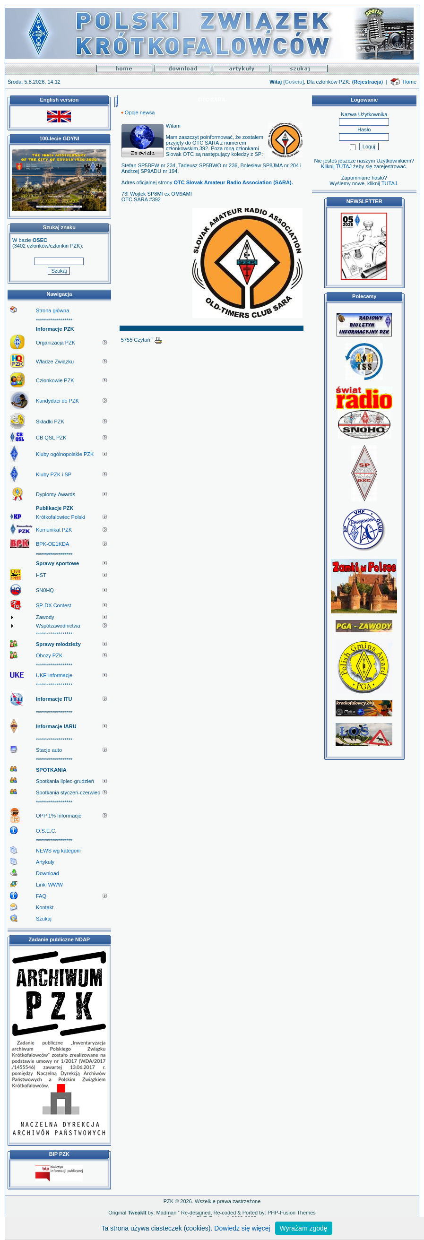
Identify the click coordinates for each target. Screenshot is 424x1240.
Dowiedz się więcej (242, 1228)
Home (409, 82)
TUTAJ (389, 183)
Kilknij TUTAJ (336, 166)
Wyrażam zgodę (304, 1228)
